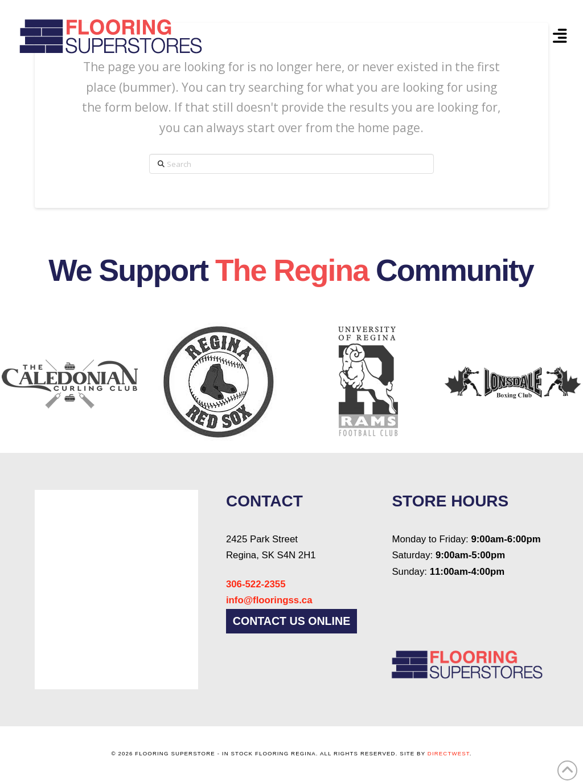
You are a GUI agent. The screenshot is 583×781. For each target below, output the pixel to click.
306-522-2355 (256, 584)
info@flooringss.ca (269, 600)
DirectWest (449, 753)
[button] (560, 36)
